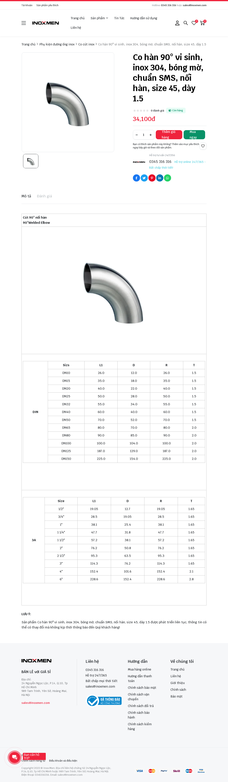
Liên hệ (76, 28)
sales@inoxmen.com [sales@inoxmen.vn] (100, 686)
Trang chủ (78, 18)
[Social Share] (136, 178)
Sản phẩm (99, 18)
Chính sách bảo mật (142, 688)
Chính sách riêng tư (33, 760)
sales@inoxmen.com (195, 5)
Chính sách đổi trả (141, 706)
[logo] (46, 23)
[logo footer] (44, 661)
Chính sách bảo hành (139, 715)
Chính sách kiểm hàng (140, 726)
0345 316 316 (168, 5)
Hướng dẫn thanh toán (140, 678)
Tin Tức (119, 18)
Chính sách (178, 690)
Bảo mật (176, 696)
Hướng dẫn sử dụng (143, 18)
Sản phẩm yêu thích (47, 5)
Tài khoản (26, 5)
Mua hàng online (139, 669)
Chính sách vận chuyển (138, 697)
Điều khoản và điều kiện (63, 760)
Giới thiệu (178, 683)
